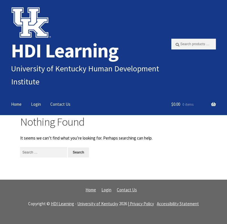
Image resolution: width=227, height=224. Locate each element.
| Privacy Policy (141, 203)
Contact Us (60, 104)
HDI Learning (64, 50)
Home (16, 104)
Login (36, 104)
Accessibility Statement (178, 203)
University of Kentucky (97, 203)
